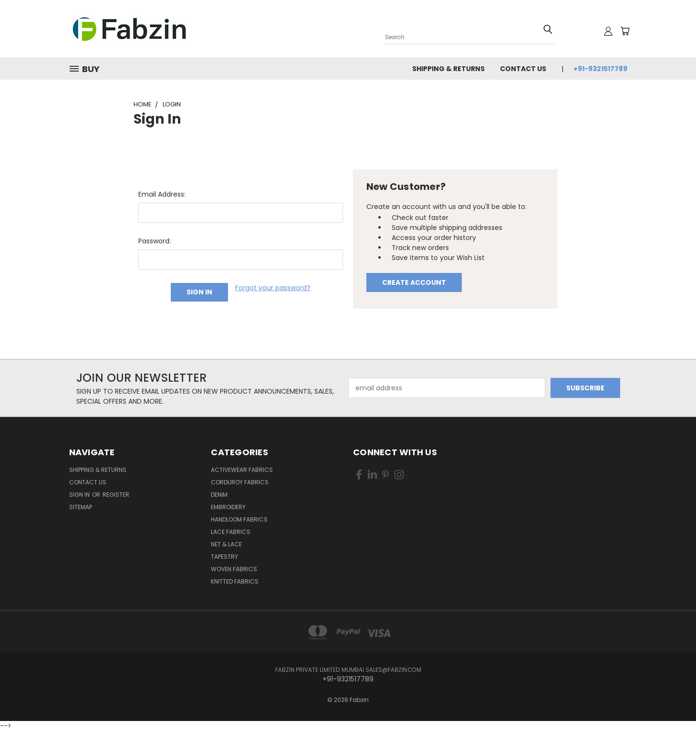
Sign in (80, 495)
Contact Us (523, 68)
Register (116, 495)
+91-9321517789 (600, 68)
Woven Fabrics (234, 569)
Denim (219, 495)
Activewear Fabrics (242, 470)
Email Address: (162, 194)
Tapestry (224, 557)
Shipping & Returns (448, 68)
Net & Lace (226, 544)
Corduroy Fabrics (240, 482)
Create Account (414, 282)
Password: (154, 241)
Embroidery (228, 507)
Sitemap (80, 507)
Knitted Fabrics (235, 581)
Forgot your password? (273, 287)
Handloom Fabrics (239, 519)
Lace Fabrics (230, 532)
